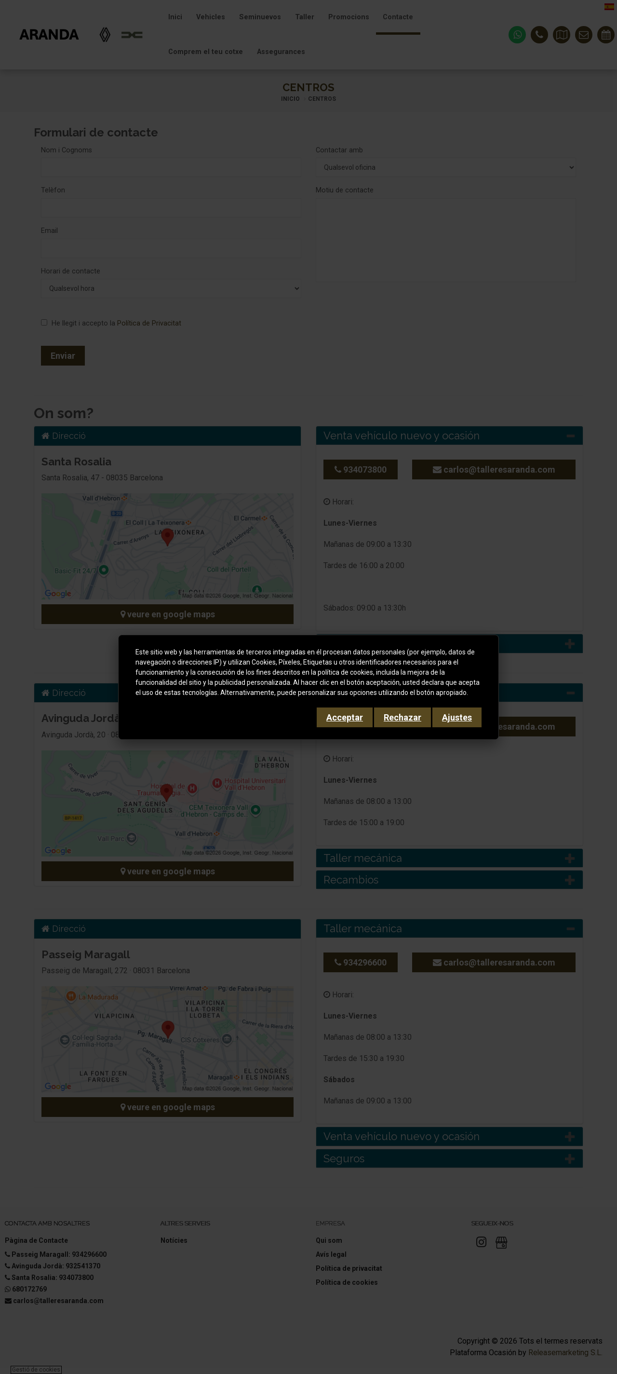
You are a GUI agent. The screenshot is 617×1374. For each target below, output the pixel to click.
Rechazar (402, 717)
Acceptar (344, 717)
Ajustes (457, 717)
